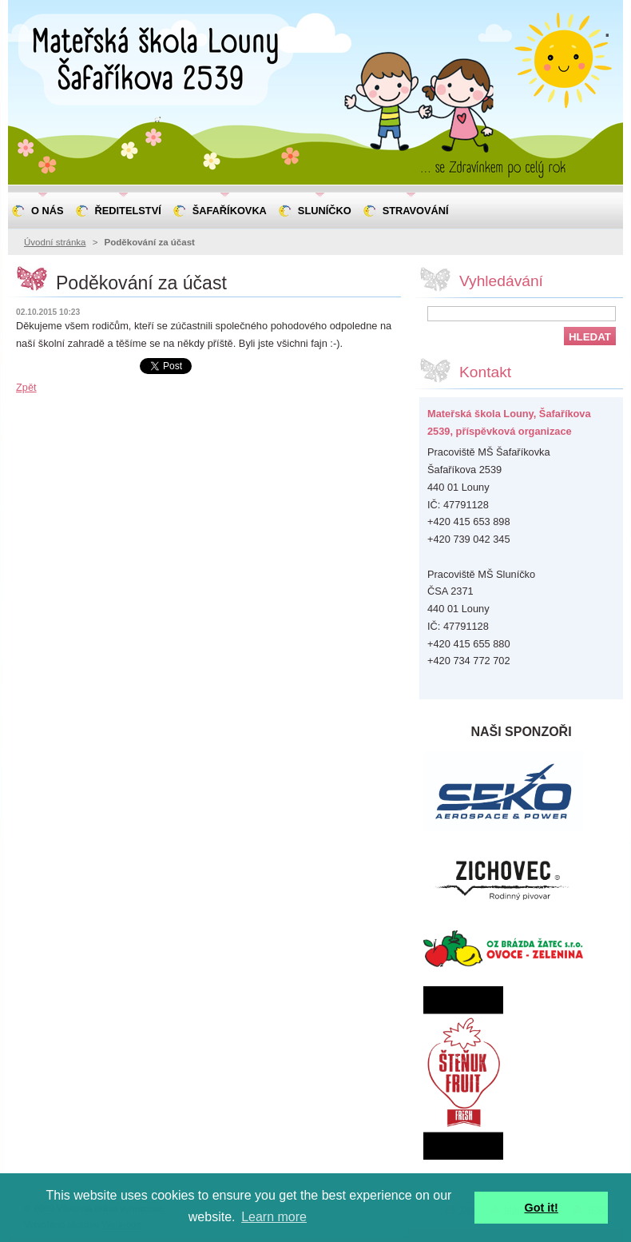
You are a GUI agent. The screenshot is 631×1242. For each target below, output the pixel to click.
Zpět (26, 387)
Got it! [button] (541, 1207)
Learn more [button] (274, 1217)
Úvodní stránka (54, 242)
